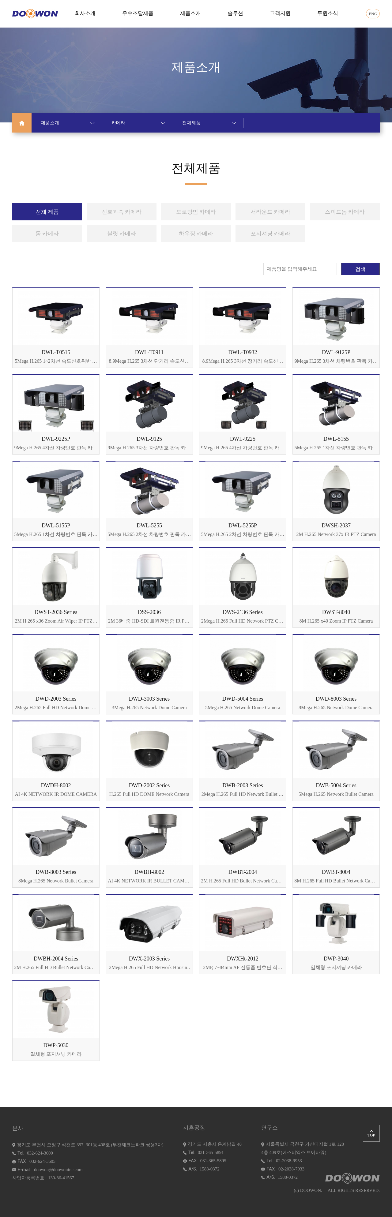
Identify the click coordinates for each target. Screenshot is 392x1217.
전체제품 (209, 122)
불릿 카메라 (121, 233)
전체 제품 (47, 212)
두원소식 (327, 13)
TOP (371, 1133)
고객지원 (280, 13)
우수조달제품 (137, 13)
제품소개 (190, 13)
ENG (373, 13)
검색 (360, 269)
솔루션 (235, 13)
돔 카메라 (47, 233)
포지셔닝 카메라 (271, 233)
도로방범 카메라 (196, 212)
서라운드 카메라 (271, 212)
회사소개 (85, 13)
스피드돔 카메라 (345, 212)
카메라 (138, 122)
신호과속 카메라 (122, 212)
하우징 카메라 (196, 233)
